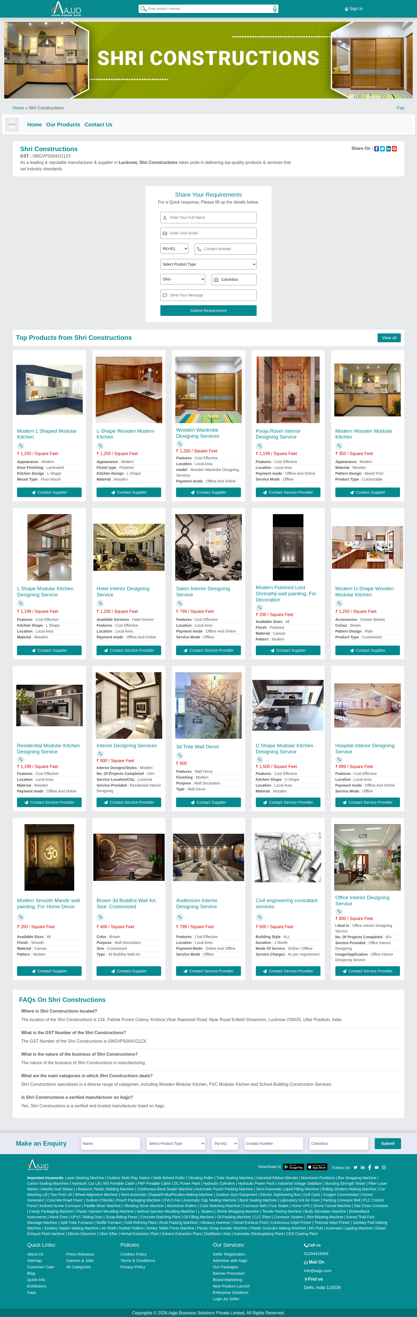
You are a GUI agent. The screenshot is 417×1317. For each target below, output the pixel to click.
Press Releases (80, 1253)
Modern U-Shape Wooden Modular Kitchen (364, 591)
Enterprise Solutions (230, 1292)
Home (18, 106)
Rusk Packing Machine (178, 1222)
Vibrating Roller (200, 1177)
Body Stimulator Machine (325, 1211)
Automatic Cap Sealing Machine (210, 1200)
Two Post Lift (61, 1194)
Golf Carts (311, 1194)
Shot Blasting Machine (324, 1216)
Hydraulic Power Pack (256, 1183)
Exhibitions (37, 1285)
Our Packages (225, 1266)
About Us (35, 1253)
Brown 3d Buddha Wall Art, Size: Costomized (127, 903)
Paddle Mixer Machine (102, 1205)
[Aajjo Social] (355, 1166)
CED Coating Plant (302, 1233)
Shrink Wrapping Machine (238, 1211)
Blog (31, 1272)
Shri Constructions (46, 106)
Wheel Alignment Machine (96, 1194)
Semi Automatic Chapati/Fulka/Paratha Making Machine (167, 1194)
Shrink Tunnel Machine (332, 1205)
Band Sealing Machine (258, 1200)
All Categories (78, 1266)
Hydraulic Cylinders (219, 1183)
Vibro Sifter (108, 1233)
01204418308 (316, 1253)
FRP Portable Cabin (154, 1183)
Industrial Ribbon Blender (277, 1177)
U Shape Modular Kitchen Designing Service (285, 748)
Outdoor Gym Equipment (236, 1194)
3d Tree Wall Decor (197, 746)
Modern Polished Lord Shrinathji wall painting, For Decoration (286, 593)
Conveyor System (288, 1216)
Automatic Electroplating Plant (258, 1233)
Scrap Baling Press (121, 1216)
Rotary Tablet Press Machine (170, 1227)
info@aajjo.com (318, 1270)
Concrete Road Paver (65, 1200)
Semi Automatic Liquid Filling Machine (287, 1188)
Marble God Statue (57, 1188)
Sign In (354, 8)
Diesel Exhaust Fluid (250, 1222)
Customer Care (40, 1266)
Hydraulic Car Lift (86, 1183)
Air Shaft (109, 1227)
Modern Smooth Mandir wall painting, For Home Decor (48, 903)
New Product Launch (231, 1285)
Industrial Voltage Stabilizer (300, 1183)
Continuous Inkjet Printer (290, 1222)
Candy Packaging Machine (51, 1211)
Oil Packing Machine (234, 1216)
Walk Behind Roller (169, 1177)
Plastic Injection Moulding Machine (105, 1211)
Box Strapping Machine (357, 1177)
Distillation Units (217, 1233)
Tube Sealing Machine (234, 1177)
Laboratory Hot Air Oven (300, 1200)
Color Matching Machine (220, 1205)
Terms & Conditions (137, 1260)
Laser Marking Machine (84, 1177)
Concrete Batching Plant (160, 1216)
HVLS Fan (172, 1200)
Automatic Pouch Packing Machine (224, 1188)
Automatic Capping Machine (349, 1227)
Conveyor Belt (254, 1205)
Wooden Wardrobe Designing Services (197, 432)
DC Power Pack (187, 1183)
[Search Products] (141, 8)
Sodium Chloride (99, 1200)
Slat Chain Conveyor (371, 1205)
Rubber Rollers (131, 1227)
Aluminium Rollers (182, 1205)
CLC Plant (262, 1216)
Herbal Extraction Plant (139, 1233)
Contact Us (109, 123)
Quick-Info (36, 1279)
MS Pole (316, 1227)
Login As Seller (226, 1298)
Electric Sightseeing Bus (280, 1194)
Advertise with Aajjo (230, 1260)
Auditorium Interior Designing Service (196, 903)
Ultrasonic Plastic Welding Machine (105, 1188)
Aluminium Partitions (318, 1177)
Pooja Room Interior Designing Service (278, 433)
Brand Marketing (227, 1279)
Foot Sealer (279, 1205)
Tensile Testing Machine (282, 1211)
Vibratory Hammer (215, 1222)
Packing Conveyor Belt (342, 1200)
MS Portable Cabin (119, 1183)
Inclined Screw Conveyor (60, 1205)
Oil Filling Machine (199, 1216)
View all (389, 337)
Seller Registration (229, 1253)
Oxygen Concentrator (340, 1194)
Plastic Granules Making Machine (278, 1227)
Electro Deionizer (82, 1233)
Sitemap (34, 1260)
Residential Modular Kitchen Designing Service (48, 748)
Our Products (74, 123)
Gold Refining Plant (140, 1222)
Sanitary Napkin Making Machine (71, 1227)
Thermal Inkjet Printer (332, 1222)
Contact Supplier (49, 491)
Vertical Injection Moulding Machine (166, 1211)
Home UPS (301, 1205)
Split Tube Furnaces (77, 1222)
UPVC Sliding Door (86, 1216)
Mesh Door (58, 1216)
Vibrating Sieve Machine (144, 1205)
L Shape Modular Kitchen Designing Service (45, 591)
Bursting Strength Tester (345, 1183)
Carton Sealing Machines (48, 1183)
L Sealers (206, 1211)
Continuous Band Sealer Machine (165, 1188)
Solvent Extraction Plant (181, 1233)
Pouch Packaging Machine (138, 1200)
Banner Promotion (229, 1272)
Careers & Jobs (80, 1260)
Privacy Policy (132, 1266)
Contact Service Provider (288, 491)
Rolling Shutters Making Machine (349, 1188)
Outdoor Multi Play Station (129, 1177)
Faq (400, 106)
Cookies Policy (133, 1253)
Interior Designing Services (127, 745)
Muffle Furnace (109, 1222)
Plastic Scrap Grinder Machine (222, 1227)
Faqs (31, 1292)
